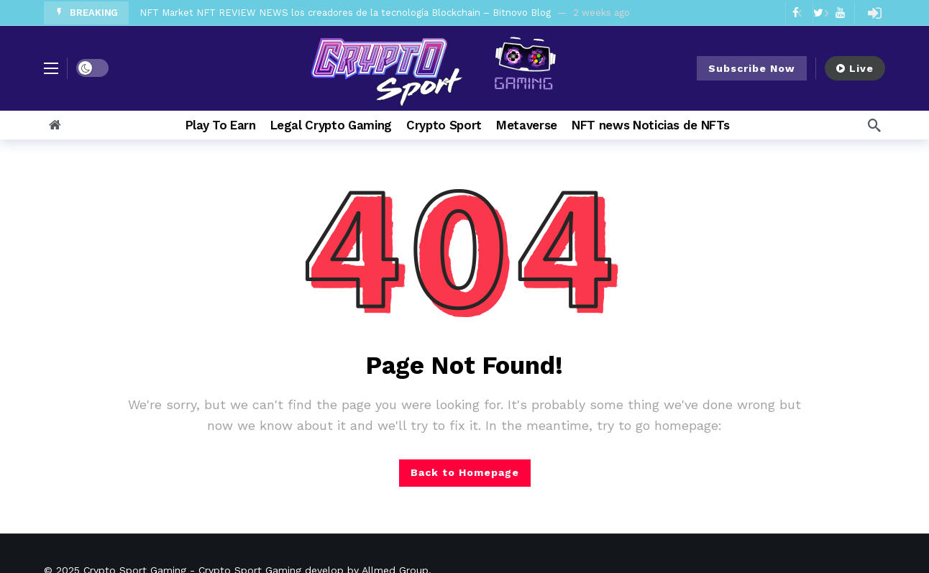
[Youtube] (840, 13)
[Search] (874, 125)
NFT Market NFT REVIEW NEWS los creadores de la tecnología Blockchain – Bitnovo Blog (345, 12)
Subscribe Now (751, 68)
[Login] (874, 13)
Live (855, 68)
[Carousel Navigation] (812, 12)
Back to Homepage (465, 472)
